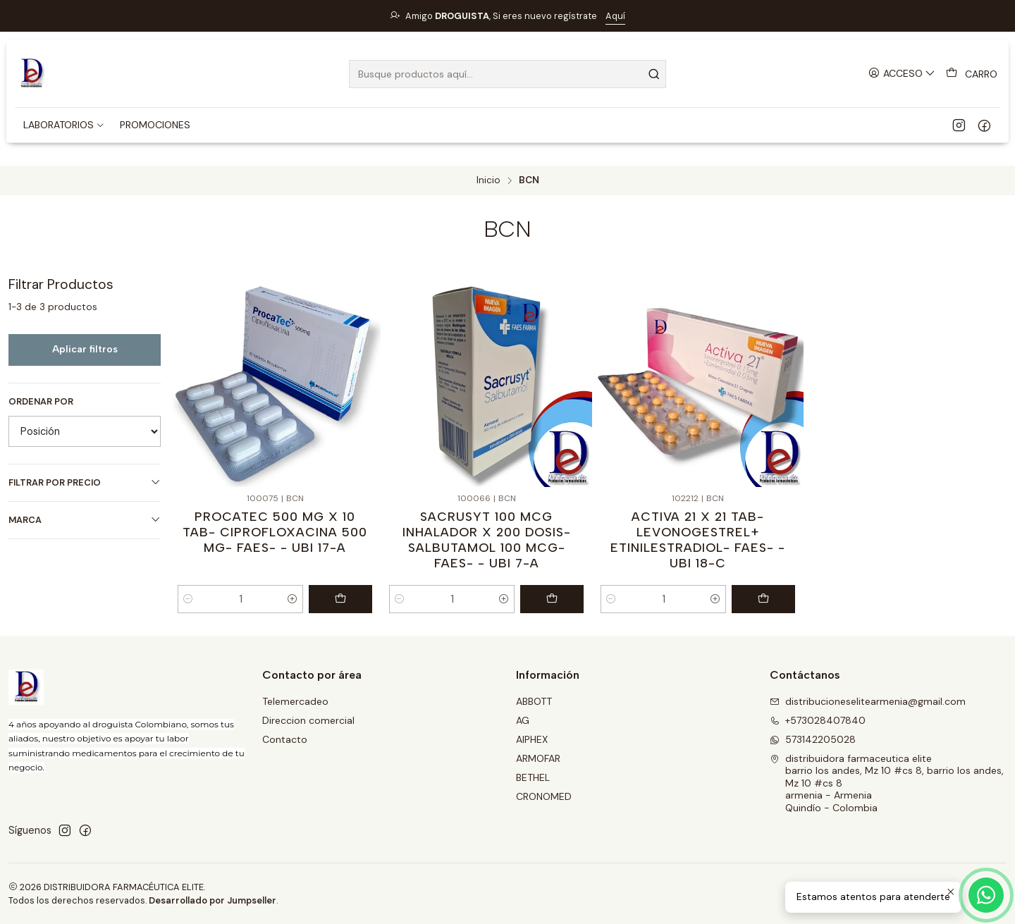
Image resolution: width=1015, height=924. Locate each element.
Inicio (488, 180)
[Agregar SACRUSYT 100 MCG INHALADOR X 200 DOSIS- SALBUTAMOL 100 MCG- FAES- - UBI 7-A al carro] (552, 599)
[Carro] (971, 74)
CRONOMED (544, 796)
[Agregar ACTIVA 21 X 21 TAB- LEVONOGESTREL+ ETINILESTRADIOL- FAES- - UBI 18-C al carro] (763, 599)
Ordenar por (40, 401)
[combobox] (507, 74)
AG (522, 720)
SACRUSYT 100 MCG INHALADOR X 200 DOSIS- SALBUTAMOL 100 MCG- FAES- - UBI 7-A (486, 539)
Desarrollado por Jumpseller (212, 900)
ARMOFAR (538, 758)
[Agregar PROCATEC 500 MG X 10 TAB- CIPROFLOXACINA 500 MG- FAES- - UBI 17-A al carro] (340, 599)
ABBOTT (534, 701)
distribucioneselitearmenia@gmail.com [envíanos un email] (868, 701)
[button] (64, 124)
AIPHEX (532, 739)
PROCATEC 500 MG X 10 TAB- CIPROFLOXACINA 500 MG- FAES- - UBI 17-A (275, 532)
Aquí (615, 16)
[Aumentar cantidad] (292, 599)
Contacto (284, 739)
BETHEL (533, 777)
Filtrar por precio (84, 482)
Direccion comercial (308, 720)
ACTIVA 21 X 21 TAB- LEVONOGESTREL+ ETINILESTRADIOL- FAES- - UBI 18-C (697, 539)
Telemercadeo (295, 701)
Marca (84, 520)
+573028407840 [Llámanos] (818, 720)
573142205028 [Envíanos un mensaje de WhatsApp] (813, 739)
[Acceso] (902, 73)
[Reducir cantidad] (188, 599)
